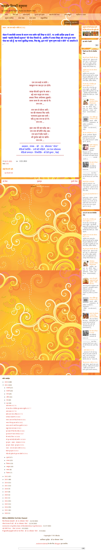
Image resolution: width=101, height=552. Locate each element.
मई (7, 400)
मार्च (7, 394)
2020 (6, 495)
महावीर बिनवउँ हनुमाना (14, 6)
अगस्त (8, 461)
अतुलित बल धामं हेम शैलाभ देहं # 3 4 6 (90, 71)
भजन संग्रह (21, 18)
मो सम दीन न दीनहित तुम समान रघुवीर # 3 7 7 (89, 85)
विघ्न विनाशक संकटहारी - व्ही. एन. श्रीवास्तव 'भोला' (15, 521)
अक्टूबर (8, 467)
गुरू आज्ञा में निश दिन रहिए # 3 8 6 (15, 431)
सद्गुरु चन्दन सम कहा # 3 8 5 (13, 428)
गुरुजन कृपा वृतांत (39, 15)
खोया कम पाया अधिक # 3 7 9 (14, 414)
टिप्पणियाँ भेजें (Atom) (43, 187)
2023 (6, 504)
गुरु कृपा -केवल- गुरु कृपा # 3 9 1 (15, 445)
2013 (6, 480)
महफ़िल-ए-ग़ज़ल (81, 15)
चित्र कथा (15, 15)
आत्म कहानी (26, 15)
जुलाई (8, 458)
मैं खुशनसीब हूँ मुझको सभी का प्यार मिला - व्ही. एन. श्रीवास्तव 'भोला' (20, 531)
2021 (6, 498)
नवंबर (8, 470)
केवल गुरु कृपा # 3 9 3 (12, 451)
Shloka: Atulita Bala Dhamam (93, 101)
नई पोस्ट (5, 181)
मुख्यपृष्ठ (39, 181)
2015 (6, 486)
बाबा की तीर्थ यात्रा (54, 15)
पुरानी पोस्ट (74, 181)
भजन (7, 164)
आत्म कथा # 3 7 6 (89, 350)
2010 (6, 382)
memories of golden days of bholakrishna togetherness (22, 526)
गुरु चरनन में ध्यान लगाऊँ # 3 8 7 (15, 434)
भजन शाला (32, 18)
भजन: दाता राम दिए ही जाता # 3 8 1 (16, 420)
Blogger (57, 544)
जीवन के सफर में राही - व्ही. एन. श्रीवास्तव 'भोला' (15, 524)
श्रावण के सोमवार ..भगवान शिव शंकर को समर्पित (93, 315)
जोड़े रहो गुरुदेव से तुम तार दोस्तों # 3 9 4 (16, 454)
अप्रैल (7, 397)
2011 (6, 385)
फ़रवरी (8, 391)
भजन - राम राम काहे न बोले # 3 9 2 (15, 448)
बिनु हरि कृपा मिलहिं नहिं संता (90, 58)
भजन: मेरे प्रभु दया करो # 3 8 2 (14, 423)
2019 (6, 492)
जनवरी (8, 388)
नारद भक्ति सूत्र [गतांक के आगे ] (93, 118)
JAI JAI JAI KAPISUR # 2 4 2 (90, 195)
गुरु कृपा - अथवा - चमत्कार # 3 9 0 (15, 442)
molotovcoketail (42, 544)
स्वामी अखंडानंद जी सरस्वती (93, 146)
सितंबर (8, 464)
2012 (6, 477)
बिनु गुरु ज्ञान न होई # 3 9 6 (90, 362)
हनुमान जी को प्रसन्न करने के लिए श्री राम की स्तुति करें (90, 28)
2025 (6, 510)
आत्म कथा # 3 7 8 (11, 411)
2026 (6, 513)
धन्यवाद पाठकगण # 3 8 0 (13, 417)
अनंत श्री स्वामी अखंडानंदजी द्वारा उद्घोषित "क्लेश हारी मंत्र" (93, 281)
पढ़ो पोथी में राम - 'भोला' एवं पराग (11, 529)
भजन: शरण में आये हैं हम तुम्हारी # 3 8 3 (16, 425)
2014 (6, 483)
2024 (6, 507)
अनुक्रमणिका (43, 18)
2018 (6, 489)
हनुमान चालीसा (9, 18)
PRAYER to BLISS (88, 182)
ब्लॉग (6, 15)
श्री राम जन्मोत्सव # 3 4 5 (90, 133)
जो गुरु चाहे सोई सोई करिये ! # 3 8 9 (15, 440)
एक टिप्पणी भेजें (9, 173)
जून (7, 403)
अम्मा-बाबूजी (67, 15)
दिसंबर (8, 473)
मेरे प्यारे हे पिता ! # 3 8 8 (93, 163)
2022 (6, 501)
